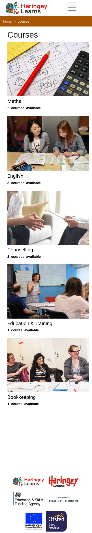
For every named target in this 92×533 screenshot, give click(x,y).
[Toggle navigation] (72, 8)
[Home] (26, 8)
